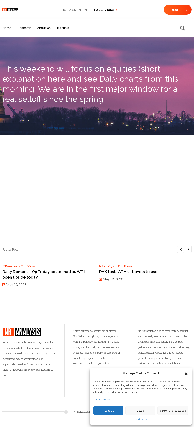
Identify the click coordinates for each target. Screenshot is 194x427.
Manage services (101, 399)
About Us (44, 28)
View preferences (173, 410)
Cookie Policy (141, 419)
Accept (108, 410)
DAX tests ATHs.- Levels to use (128, 271)
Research (24, 28)
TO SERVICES (103, 10)
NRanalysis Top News (19, 266)
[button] (186, 373)
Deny (140, 410)
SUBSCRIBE (177, 10)
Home (6, 28)
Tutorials (62, 28)
